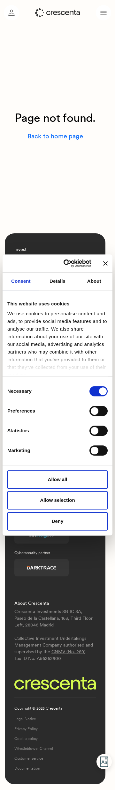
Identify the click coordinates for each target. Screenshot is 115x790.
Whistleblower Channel (33, 748)
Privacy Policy (26, 729)
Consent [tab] (21, 281)
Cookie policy (26, 738)
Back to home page (55, 136)
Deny (58, 521)
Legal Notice (25, 719)
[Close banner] (105, 263)
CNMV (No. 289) (68, 651)
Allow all (57, 479)
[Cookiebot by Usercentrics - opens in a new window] (67, 263)
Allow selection (57, 500)
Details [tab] (57, 281)
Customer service (28, 758)
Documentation (27, 768)
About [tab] (94, 281)
